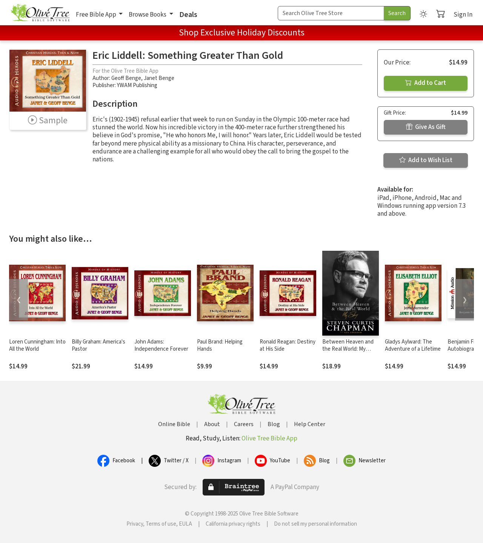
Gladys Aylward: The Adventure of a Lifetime (413, 345)
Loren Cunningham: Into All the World (37, 345)
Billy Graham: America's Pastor (98, 345)
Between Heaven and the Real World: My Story (348, 349)
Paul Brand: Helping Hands (220, 345)
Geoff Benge (126, 78)
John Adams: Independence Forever (161, 345)
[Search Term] (331, 13)
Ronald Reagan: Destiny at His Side (287, 345)
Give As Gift (426, 127)
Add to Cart (425, 82)
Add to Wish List (425, 160)
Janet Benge (159, 78)
